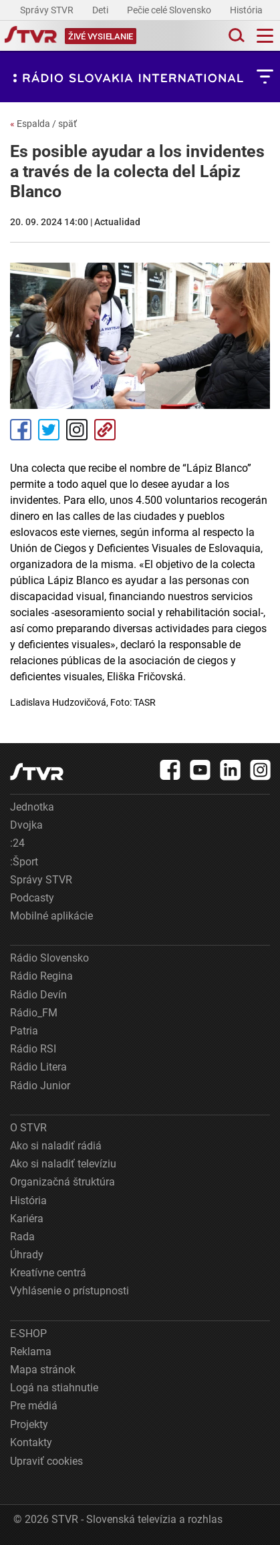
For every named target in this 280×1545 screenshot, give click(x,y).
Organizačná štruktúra (62, 1181)
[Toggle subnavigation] (265, 76)
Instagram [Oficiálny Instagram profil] (77, 429)
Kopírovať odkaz (105, 429)
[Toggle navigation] (265, 36)
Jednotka (32, 807)
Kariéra (26, 1218)
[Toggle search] (235, 36)
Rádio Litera (38, 1067)
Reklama (30, 1351)
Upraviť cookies (46, 1461)
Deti (101, 10)
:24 (17, 843)
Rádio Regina (41, 976)
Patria (24, 1030)
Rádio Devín (38, 994)
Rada (22, 1236)
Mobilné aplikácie (51, 915)
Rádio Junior (40, 1085)
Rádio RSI (33, 1048)
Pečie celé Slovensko (170, 10)
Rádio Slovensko (49, 958)
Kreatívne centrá (48, 1272)
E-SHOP (28, 1333)
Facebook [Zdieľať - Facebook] (20, 429)
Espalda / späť (43, 123)
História (247, 10)
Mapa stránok (43, 1369)
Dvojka (26, 825)
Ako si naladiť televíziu (63, 1163)
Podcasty (32, 897)
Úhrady (26, 1254)
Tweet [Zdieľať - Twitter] (48, 429)
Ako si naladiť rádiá (56, 1145)
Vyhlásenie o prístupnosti (69, 1290)
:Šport (24, 861)
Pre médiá (33, 1405)
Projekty (29, 1424)
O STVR (28, 1127)
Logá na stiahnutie (54, 1387)
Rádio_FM (33, 1012)
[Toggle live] (100, 36)
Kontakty (31, 1442)
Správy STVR (48, 10)
